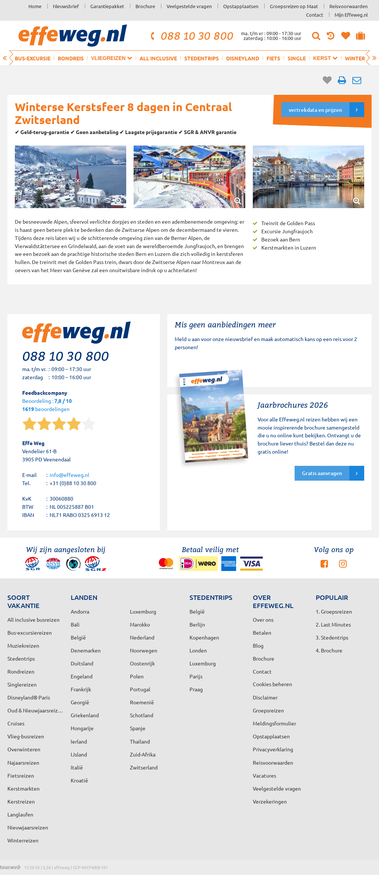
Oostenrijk (142, 663)
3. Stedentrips (332, 637)
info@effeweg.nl (69, 474)
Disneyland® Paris (28, 697)
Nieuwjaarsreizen (27, 827)
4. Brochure (329, 650)
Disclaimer (265, 697)
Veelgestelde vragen (189, 6)
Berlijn (197, 624)
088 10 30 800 (191, 35)
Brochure (145, 6)
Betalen (262, 632)
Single (297, 58)
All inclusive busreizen (33, 619)
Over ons (263, 619)
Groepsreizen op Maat (294, 6)
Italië (77, 767)
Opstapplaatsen (240, 6)
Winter (355, 58)
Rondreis (71, 58)
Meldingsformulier (274, 723)
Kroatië (79, 780)
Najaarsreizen (23, 762)
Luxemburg (203, 663)
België (78, 637)
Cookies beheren (272, 684)
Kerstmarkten (23, 788)
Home (34, 6)
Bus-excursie (32, 58)
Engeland (82, 676)
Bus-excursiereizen (29, 632)
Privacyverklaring (273, 749)
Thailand (140, 741)
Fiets (273, 58)
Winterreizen (22, 840)
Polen (137, 676)
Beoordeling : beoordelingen (47, 405)
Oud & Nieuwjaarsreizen (35, 710)
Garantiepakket (107, 6)
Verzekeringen (270, 801)
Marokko (140, 624)
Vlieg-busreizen (25, 736)
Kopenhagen (204, 637)
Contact (314, 14)
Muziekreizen (23, 645)
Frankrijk (81, 689)
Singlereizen (22, 684)
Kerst (325, 58)
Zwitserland (144, 767)
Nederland (142, 637)
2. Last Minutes (333, 624)
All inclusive (158, 58)
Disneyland (242, 58)
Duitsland (82, 663)
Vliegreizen (111, 58)
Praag (196, 689)
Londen (198, 650)
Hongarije (82, 728)
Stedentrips (201, 58)
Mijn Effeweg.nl (351, 14)
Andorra (80, 611)
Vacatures (264, 775)
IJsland (79, 754)
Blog (258, 645)
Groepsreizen (268, 710)
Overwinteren (23, 749)
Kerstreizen (21, 801)
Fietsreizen (20, 775)
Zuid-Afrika (142, 754)
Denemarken (86, 650)
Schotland (141, 715)
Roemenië (142, 702)
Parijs (196, 676)
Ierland (79, 741)
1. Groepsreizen (334, 611)
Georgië (80, 702)
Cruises (15, 723)
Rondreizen (20, 671)
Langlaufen (20, 814)
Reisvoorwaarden (348, 6)
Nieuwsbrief (66, 6)
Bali (75, 624)
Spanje (137, 728)
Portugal (140, 689)
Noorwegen (143, 650)
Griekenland (85, 715)
